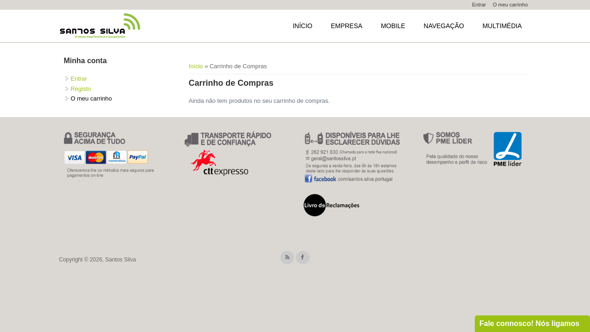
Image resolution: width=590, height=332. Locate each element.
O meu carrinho (510, 4)
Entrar (479, 4)
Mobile (393, 26)
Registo (81, 88)
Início (303, 26)
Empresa (346, 26)
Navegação (444, 26)
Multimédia (502, 26)
